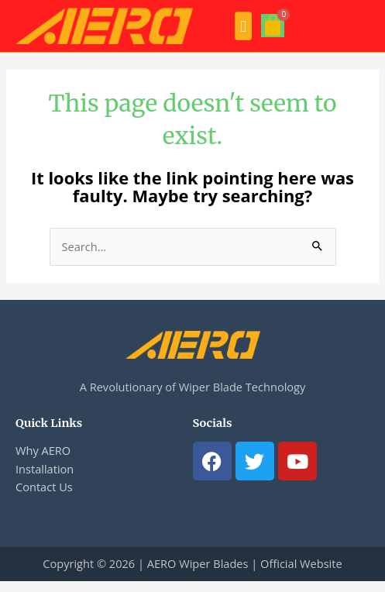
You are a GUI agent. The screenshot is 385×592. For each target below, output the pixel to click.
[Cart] (272, 25)
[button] (243, 26)
